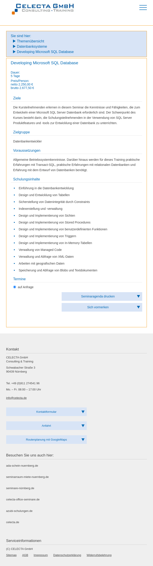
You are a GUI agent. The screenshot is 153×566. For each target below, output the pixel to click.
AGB (25, 555)
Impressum (41, 555)
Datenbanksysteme (32, 46)
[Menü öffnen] (143, 7)
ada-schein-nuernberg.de (22, 465)
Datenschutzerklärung (67, 555)
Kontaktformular (46, 411)
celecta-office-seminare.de (23, 499)
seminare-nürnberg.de (20, 488)
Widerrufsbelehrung (99, 555)
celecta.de (12, 522)
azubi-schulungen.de (19, 511)
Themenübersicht (30, 41)
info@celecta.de (16, 397)
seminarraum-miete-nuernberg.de (27, 477)
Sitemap (11, 555)
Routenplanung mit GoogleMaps (46, 439)
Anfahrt (46, 425)
